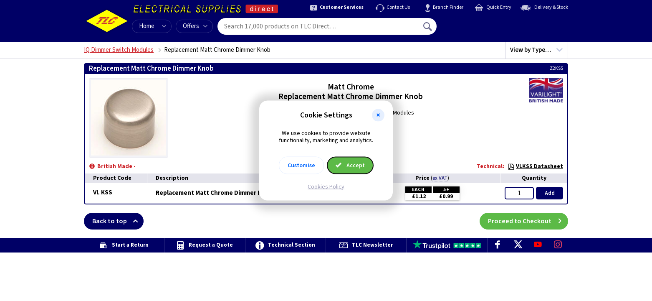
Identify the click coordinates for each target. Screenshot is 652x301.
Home (146, 26)
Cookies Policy (326, 186)
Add (550, 193)
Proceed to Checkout (528, 221)
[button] (378, 115)
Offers (195, 26)
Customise (301, 165)
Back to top (118, 221)
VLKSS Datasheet (535, 166)
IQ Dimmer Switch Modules (119, 50)
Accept (350, 165)
